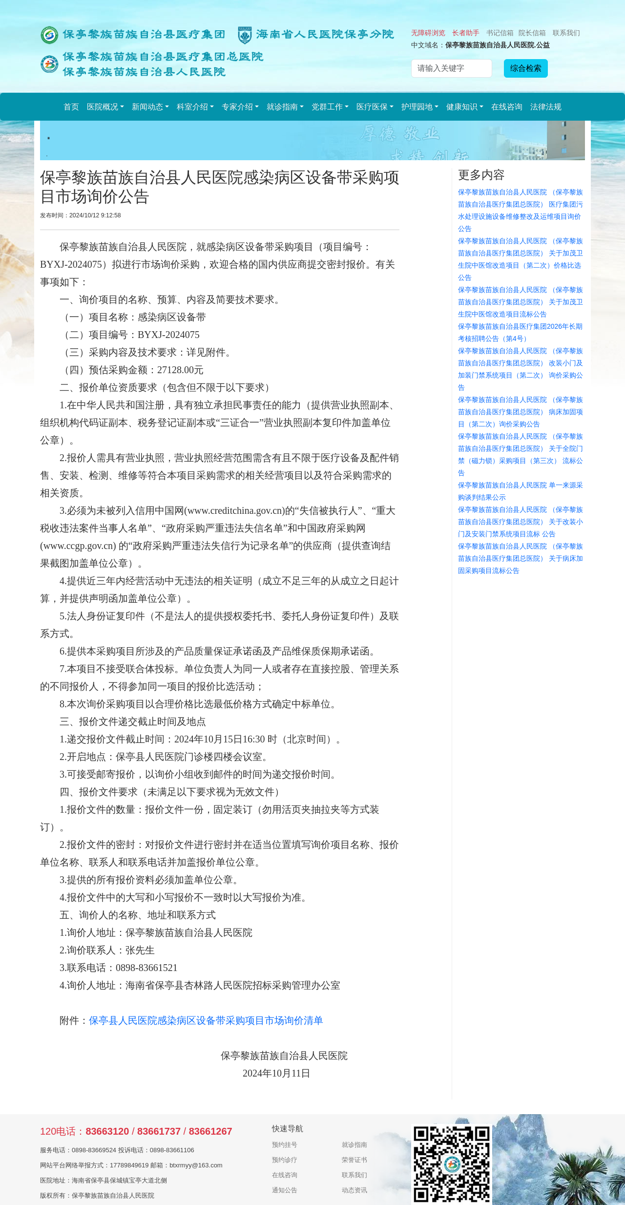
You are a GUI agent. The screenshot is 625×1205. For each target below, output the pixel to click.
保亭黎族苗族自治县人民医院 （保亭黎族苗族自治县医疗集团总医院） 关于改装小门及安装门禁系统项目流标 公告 (520, 522)
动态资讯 (354, 1190)
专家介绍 (237, 107)
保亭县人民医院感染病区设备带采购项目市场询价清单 (206, 1020)
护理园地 (417, 107)
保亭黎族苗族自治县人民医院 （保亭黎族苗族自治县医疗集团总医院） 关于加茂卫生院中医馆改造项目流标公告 (520, 302)
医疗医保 (372, 107)
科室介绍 (192, 107)
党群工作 (327, 107)
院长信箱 (532, 33)
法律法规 (546, 107)
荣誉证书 (354, 1159)
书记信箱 (500, 33)
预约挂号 (284, 1144)
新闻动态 (147, 107)
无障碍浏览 (428, 33)
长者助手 (465, 33)
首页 (71, 107)
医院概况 (102, 107)
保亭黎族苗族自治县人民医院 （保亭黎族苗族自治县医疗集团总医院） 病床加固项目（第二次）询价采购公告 (520, 412)
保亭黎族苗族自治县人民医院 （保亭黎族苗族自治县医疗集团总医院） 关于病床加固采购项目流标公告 (520, 558)
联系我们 (566, 33)
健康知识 (462, 107)
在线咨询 (506, 107)
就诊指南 (282, 107)
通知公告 (284, 1190)
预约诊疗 (284, 1159)
